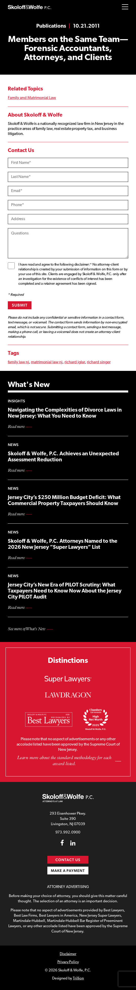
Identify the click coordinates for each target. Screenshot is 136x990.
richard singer (99, 362)
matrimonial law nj (46, 362)
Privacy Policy (68, 962)
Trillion (78, 978)
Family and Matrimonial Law (32, 98)
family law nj (18, 362)
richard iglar (74, 362)
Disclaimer (68, 954)
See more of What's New (26, 629)
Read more (16, 427)
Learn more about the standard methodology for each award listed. (64, 761)
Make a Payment (68, 870)
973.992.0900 (67, 832)
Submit (19, 305)
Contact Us (68, 860)
